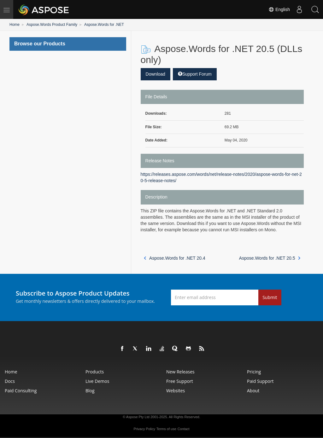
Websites (175, 391)
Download (155, 74)
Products (94, 372)
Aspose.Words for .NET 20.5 (270, 258)
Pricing (254, 372)
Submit (269, 297)
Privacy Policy (144, 429)
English (279, 9)
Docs (10, 381)
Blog (90, 391)
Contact (184, 429)
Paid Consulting (21, 391)
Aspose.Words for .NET (104, 24)
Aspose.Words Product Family (51, 24)
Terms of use (166, 429)
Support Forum (195, 74)
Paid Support (260, 381)
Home (14, 24)
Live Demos (97, 381)
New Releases (180, 372)
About (253, 391)
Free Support (179, 381)
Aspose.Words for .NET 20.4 (174, 258)
